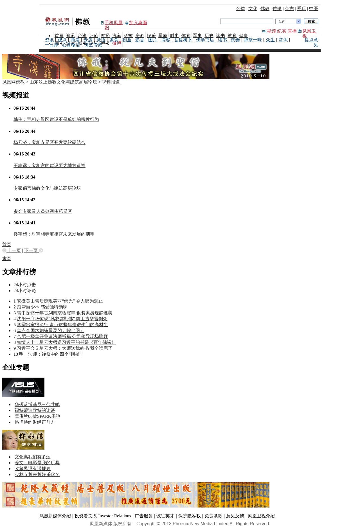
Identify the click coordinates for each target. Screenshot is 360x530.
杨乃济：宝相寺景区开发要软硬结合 (50, 142)
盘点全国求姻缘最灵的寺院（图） (50, 330)
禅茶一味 (253, 39)
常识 (283, 39)
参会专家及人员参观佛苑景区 (43, 211)
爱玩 (301, 8)
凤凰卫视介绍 (261, 515)
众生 (270, 39)
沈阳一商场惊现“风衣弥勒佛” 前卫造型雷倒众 (62, 318)
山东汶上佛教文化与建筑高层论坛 (63, 82)
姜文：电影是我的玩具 (37, 462)
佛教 (264, 8)
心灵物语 (71, 44)
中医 (313, 8)
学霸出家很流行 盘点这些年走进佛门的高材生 (62, 324)
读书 (222, 39)
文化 (252, 8)
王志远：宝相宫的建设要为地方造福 (50, 165)
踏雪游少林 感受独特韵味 (42, 307)
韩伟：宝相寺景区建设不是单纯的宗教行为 (56, 119)
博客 (165, 39)
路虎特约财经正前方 (35, 422)
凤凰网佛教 (13, 82)
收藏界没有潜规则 (33, 468)
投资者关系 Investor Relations (103, 515)
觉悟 (100, 39)
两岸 (75, 39)
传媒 (277, 8)
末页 (6, 258)
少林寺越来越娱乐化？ (37, 474)
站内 (282, 22)
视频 (271, 31)
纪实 (281, 31)
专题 (88, 39)
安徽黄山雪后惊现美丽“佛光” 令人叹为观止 (60, 301)
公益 (240, 8)
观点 (62, 39)
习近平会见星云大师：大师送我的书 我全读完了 (64, 348)
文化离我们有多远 (33, 456)
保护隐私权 (189, 515)
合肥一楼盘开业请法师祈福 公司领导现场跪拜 (62, 336)
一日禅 (51, 44)
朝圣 (126, 39)
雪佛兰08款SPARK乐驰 (37, 416)
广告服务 (144, 515)
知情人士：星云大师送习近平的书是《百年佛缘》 (66, 342)
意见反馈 (235, 515)
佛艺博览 (93, 44)
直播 (292, 31)
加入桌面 (138, 22)
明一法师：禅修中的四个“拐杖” (50, 354)
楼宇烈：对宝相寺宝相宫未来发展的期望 (54, 234)
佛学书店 (205, 39)
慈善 (235, 39)
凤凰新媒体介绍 (55, 515)
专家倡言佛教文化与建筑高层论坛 (47, 188)
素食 (113, 39)
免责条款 (213, 515)
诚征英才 (165, 515)
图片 (152, 39)
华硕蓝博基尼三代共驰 (37, 404)
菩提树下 (183, 39)
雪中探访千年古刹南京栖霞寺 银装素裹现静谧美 (64, 312)
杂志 (289, 8)
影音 (139, 39)
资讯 (49, 39)
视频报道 (111, 82)
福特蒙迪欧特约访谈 (35, 410)
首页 (6, 244)
